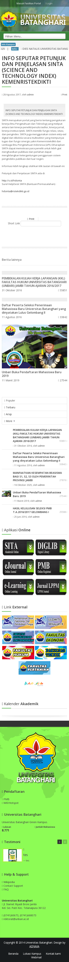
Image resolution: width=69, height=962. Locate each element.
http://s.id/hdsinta (12, 180)
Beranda (13, 953)
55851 (62, 290)
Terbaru (9, 407)
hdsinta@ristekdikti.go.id (15, 191)
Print (64, 94)
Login (49, 3)
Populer (9, 400)
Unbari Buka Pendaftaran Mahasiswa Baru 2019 (31, 374)
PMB (5, 799)
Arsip (8, 414)
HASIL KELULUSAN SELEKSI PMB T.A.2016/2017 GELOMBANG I (32, 510)
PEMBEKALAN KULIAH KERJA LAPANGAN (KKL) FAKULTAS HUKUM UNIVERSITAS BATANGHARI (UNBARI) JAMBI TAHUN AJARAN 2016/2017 (34, 282)
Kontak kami (53, 953)
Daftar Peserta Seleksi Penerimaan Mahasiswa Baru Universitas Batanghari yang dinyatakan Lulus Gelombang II (34, 309)
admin (30, 94)
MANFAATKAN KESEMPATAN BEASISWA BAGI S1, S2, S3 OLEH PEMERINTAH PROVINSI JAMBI (37, 476)
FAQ (5, 889)
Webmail (36, 957)
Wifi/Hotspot (10, 803)
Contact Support (12, 885)
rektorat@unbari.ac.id (16, 919)
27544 (62, 380)
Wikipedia (8, 882)
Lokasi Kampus (32, 953)
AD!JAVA (34, 946)
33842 (62, 317)
